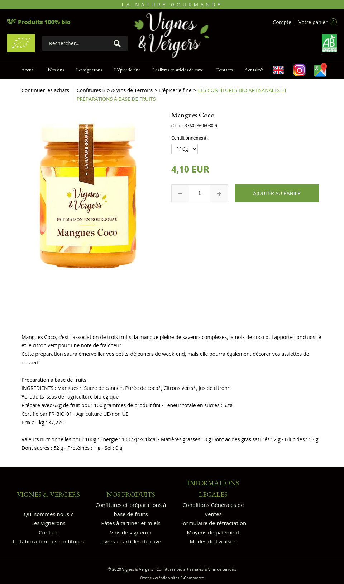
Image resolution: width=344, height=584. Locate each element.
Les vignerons (89, 69)
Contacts (224, 69)
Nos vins (56, 69)
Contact (48, 532)
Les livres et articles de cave (177, 69)
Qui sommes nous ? (48, 514)
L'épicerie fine (127, 69)
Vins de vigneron (131, 532)
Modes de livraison (213, 541)
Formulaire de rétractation (213, 523)
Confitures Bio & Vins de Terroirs (115, 90)
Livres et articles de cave (130, 541)
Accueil (28, 69)
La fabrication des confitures (48, 541)
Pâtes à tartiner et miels (131, 523)
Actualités (253, 69)
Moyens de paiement (213, 532)
